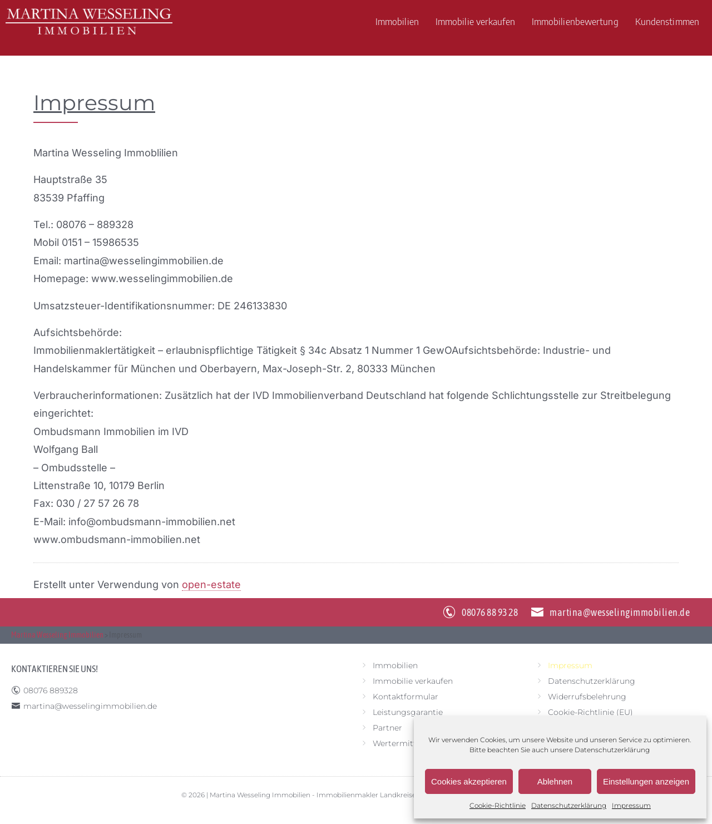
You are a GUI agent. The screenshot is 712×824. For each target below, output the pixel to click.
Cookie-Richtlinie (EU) (590, 712)
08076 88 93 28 (490, 612)
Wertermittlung (403, 743)
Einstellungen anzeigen (646, 781)
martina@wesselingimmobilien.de (620, 612)
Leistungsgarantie (408, 712)
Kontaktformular (405, 697)
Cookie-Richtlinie (497, 805)
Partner (387, 728)
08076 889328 (50, 690)
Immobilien (397, 21)
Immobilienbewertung (575, 21)
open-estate (211, 584)
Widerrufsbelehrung (587, 697)
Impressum (631, 805)
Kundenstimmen (667, 21)
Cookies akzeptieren (469, 781)
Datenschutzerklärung (612, 750)
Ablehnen (554, 781)
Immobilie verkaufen (475, 21)
